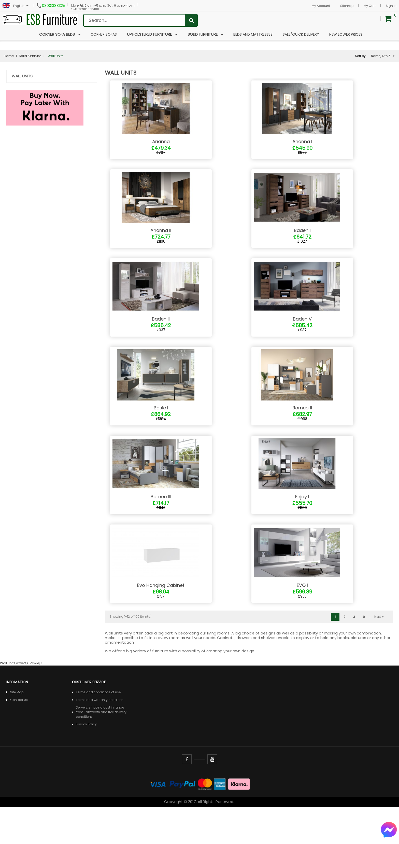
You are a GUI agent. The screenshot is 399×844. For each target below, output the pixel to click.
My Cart (370, 6)
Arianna (161, 147)
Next (379, 654)
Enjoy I (302, 527)
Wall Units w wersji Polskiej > (21, 700)
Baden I (302, 242)
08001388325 (53, 5)
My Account (321, 6)
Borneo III (161, 527)
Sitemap (346, 6)
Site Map (16, 729)
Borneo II (302, 432)
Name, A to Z (382, 56)
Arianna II (160, 242)
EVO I (302, 622)
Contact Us (19, 737)
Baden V (302, 337)
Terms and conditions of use (98, 729)
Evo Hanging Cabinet (160, 622)
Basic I (161, 432)
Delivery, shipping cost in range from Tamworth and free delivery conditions (101, 749)
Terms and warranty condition (99, 737)
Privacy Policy (86, 761)
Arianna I (302, 147)
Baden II (161, 337)
